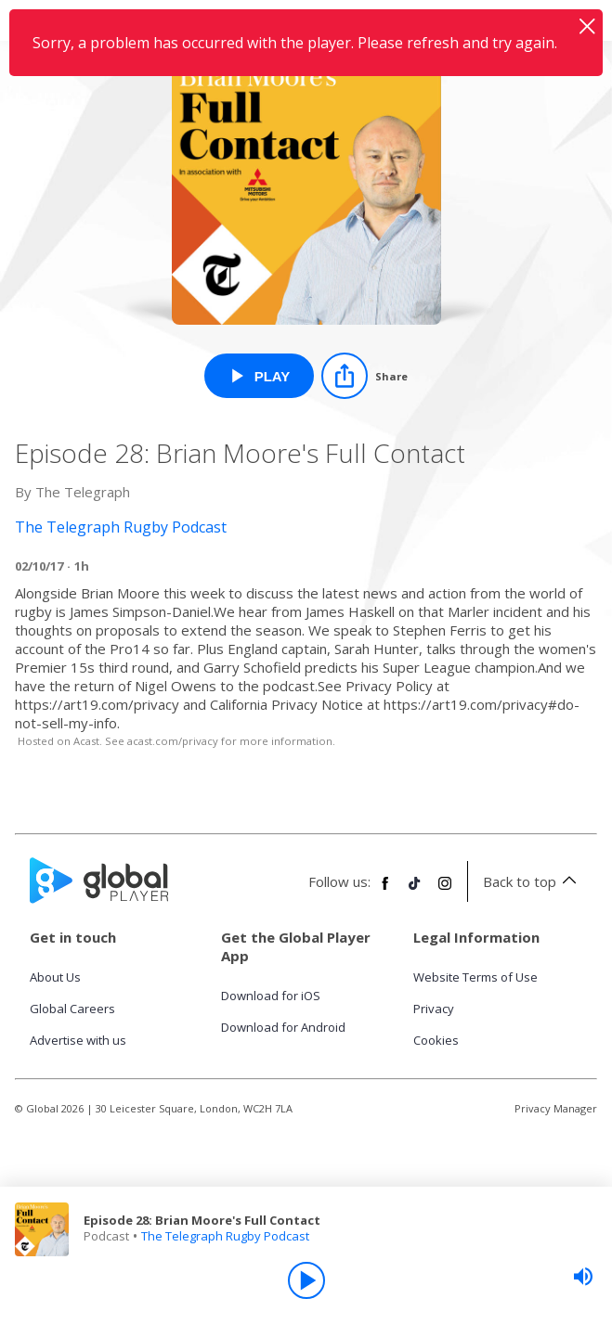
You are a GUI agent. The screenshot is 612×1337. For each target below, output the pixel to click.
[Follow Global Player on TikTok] (415, 891)
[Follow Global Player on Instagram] (445, 891)
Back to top (532, 881)
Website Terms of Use (475, 977)
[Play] (306, 1280)
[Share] (364, 376)
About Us (55, 977)
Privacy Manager (555, 1108)
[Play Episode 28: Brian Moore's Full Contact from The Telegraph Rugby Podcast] (259, 376)
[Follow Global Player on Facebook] (385, 891)
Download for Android (283, 1027)
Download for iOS (270, 995)
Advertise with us (78, 1040)
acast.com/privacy (172, 741)
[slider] (583, 1277)
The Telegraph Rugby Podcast (225, 1236)
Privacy (433, 1008)
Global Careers (72, 1008)
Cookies (436, 1040)
